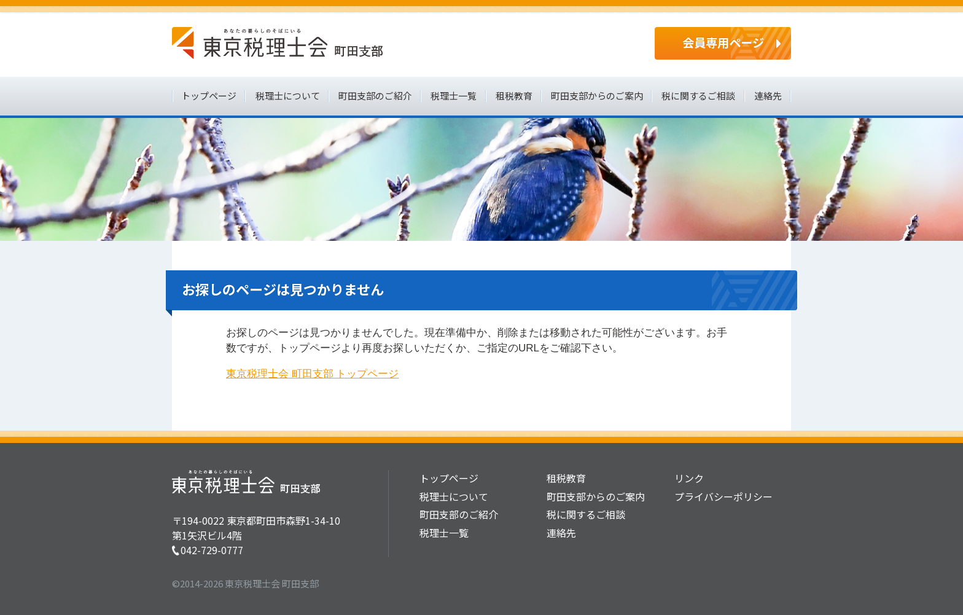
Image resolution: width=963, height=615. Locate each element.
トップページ (208, 95)
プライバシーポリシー (723, 496)
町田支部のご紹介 (375, 95)
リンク (689, 478)
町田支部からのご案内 (597, 95)
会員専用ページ (723, 42)
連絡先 (768, 95)
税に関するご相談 (698, 95)
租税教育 (514, 95)
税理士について (287, 95)
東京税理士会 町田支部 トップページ (312, 374)
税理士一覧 (454, 95)
